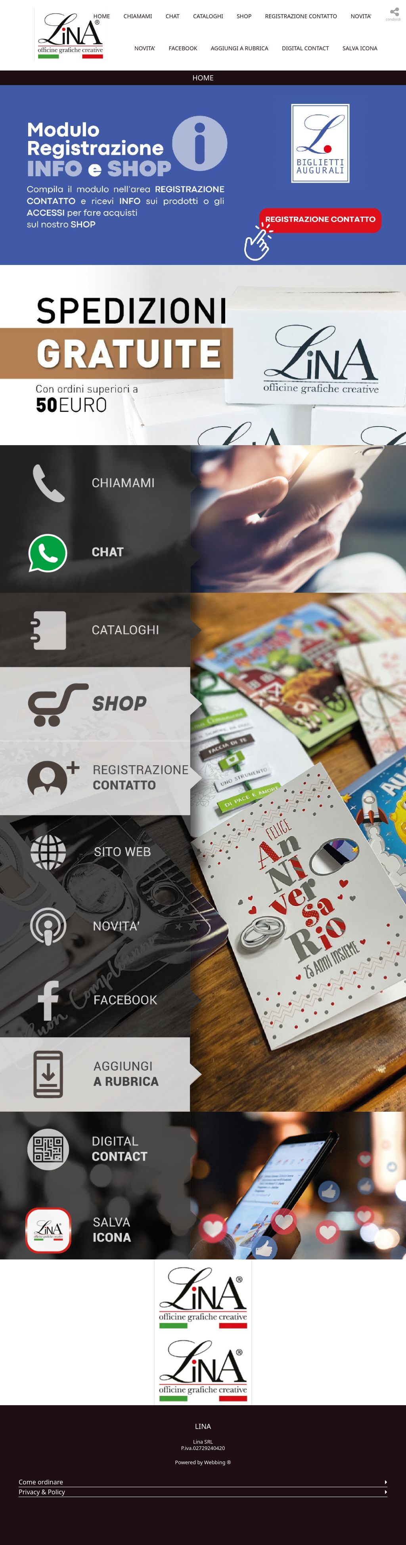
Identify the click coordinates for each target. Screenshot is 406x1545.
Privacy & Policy (42, 1524)
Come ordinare (41, 1514)
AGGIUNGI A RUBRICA (239, 80)
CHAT (292, 16)
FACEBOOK (357, 48)
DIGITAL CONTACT (305, 80)
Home (221, 16)
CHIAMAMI (257, 16)
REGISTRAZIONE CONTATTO (225, 48)
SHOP (364, 16)
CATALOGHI (328, 16)
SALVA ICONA (360, 80)
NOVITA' (284, 48)
